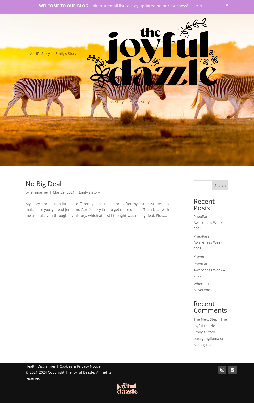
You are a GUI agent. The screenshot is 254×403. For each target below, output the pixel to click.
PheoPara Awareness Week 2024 (208, 222)
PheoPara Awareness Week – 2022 (209, 269)
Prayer (199, 256)
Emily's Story (89, 192)
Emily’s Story (66, 53)
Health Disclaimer (41, 366)
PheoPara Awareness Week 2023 (208, 242)
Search (220, 185)
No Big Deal (44, 183)
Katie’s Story (139, 101)
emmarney (40, 192)
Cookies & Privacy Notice (80, 366)
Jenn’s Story (114, 101)
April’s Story (40, 53)
